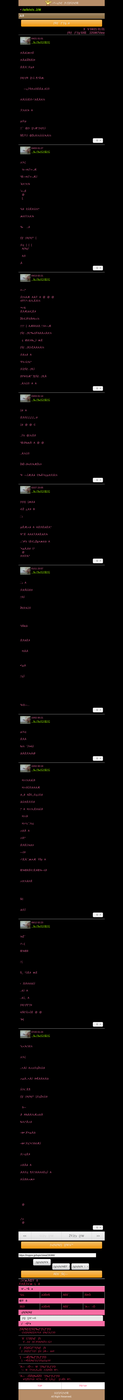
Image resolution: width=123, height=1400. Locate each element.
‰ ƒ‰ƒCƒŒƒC (40, 42)
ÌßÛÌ (22, 1306)
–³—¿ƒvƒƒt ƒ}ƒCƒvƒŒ (61, 3)
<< (24, 1235)
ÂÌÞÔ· (88, 1294)
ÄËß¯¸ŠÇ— (61, 1274)
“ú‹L (22, 1294)
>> (98, 1235)
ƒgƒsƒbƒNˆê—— (42, 1263)
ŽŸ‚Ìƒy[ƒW (76, 1235)
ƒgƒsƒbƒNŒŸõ (61, 1266)
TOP (40, 1385)
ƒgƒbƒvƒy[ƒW (31, 9)
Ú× (98, 140)
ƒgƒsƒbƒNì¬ (80, 1266)
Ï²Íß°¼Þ (83, 1385)
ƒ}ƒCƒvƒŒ (63, 1393)
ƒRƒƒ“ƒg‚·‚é (61, 23)
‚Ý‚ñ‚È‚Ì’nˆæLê (29, 1284)
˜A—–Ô (90, 1306)
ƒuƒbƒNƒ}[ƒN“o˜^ (61, 1244)
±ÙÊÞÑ (45, 1294)
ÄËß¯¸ (66, 1294)
